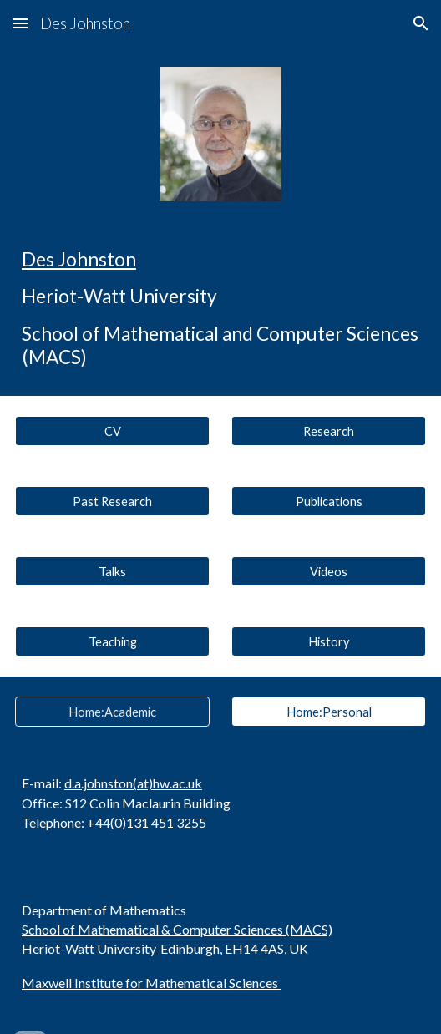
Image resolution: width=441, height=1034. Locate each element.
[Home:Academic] (112, 711)
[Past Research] (112, 501)
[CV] (112, 431)
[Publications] (328, 501)
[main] (220, 308)
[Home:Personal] (328, 711)
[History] (328, 641)
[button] (20, 23)
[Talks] (112, 571)
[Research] (328, 431)
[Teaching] (112, 641)
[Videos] (328, 571)
